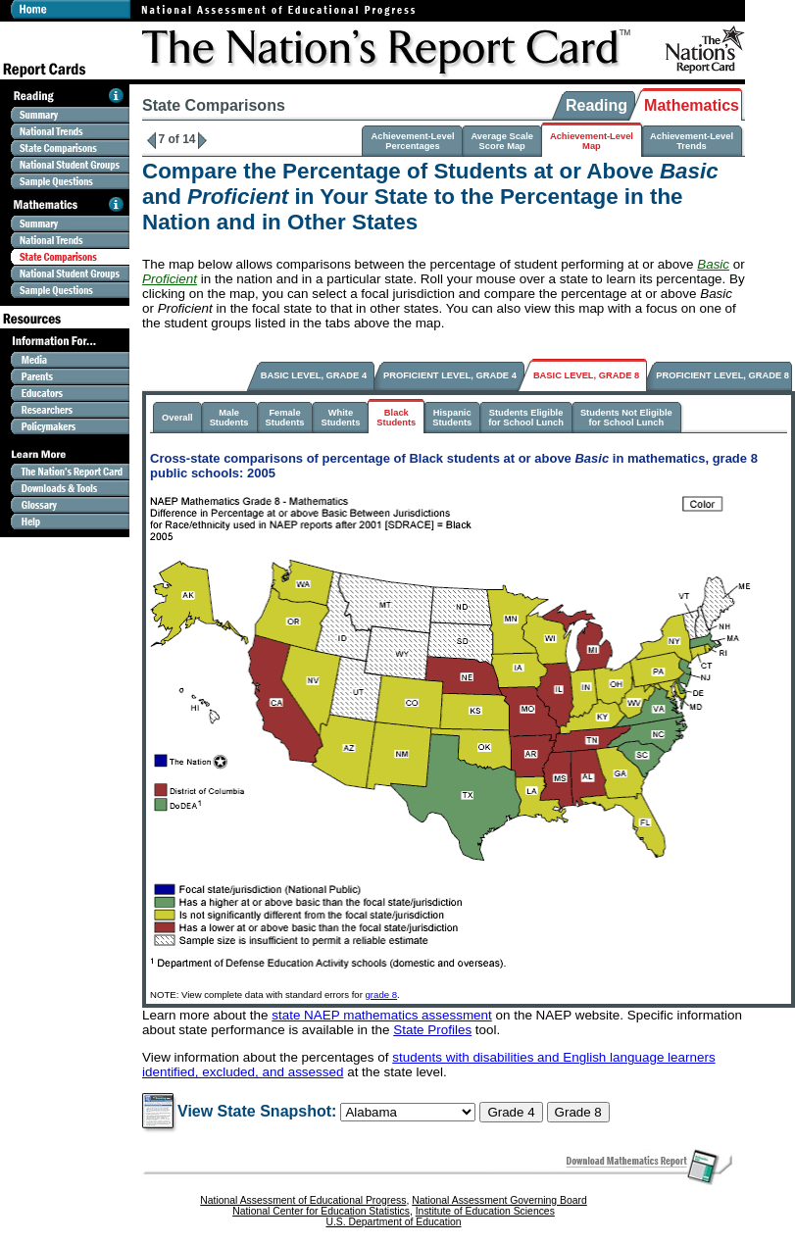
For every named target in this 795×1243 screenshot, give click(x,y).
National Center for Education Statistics (321, 1211)
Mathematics (691, 105)
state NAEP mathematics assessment (382, 1015)
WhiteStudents (340, 417)
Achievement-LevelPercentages (412, 141)
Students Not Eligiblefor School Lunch (626, 417)
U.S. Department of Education (393, 1222)
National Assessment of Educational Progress (303, 1200)
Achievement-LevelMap (591, 141)
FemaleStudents (285, 417)
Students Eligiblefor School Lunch (526, 417)
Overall (177, 418)
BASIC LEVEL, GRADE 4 (314, 375)
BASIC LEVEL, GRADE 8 (586, 375)
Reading (596, 105)
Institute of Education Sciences (485, 1211)
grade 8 (382, 994)
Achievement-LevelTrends (691, 141)
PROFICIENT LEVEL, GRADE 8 (722, 375)
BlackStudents (396, 417)
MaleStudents (229, 417)
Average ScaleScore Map (501, 141)
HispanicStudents (452, 417)
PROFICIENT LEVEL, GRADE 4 (450, 375)
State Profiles (432, 1029)
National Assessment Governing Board (499, 1200)
